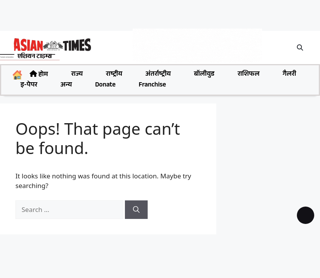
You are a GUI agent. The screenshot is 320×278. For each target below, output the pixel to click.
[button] (300, 47)
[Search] (136, 209)
